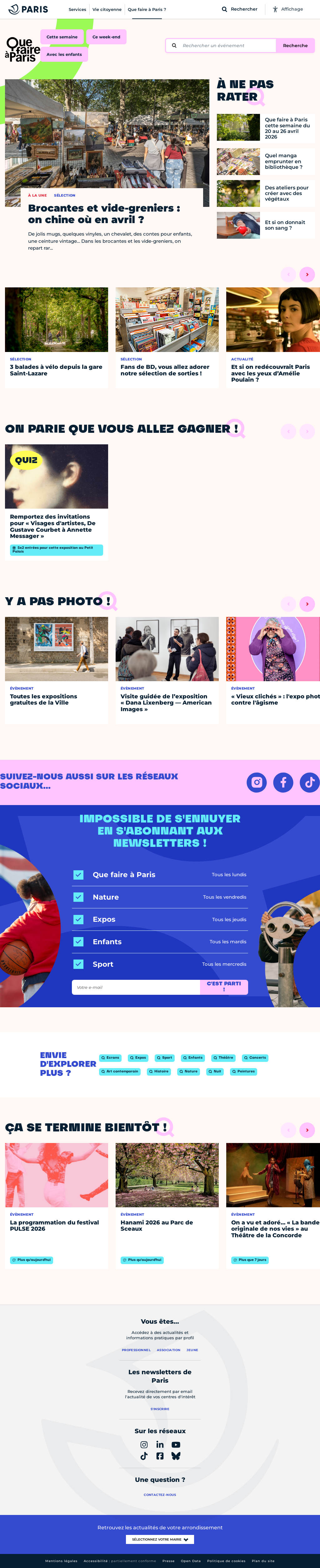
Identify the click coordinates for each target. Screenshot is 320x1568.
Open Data (191, 1561)
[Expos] (94, 919)
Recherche (295, 45)
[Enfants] (97, 942)
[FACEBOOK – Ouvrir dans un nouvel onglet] (283, 782)
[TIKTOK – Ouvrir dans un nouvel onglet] (310, 782)
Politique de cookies (226, 1561)
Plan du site (263, 1561)
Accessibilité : (120, 1561)
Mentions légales (61, 1561)
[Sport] (93, 964)
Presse (168, 1561)
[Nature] (96, 897)
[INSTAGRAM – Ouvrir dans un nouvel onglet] (257, 782)
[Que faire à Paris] (114, 875)
